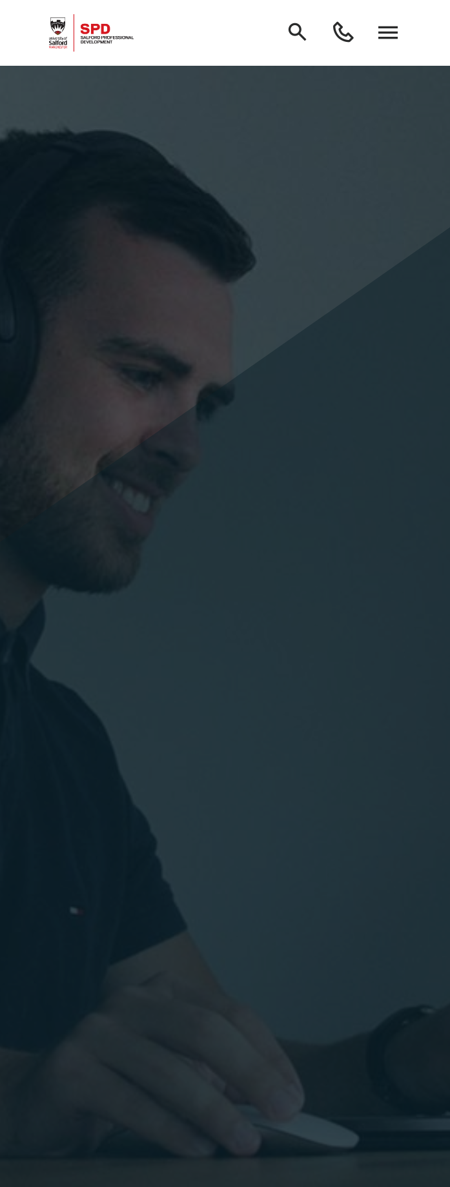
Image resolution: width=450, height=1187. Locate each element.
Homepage (225, 1146)
